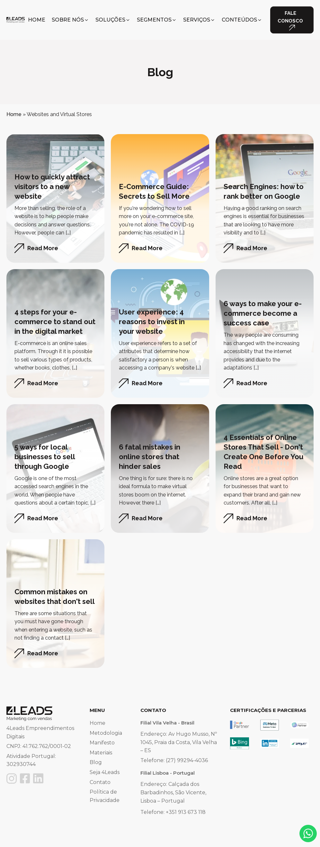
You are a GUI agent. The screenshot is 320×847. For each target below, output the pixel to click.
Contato (100, 782)
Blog (96, 762)
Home (14, 114)
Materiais (101, 753)
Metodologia (106, 733)
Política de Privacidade (105, 796)
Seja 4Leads (105, 772)
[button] (70, 20)
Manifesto (102, 743)
